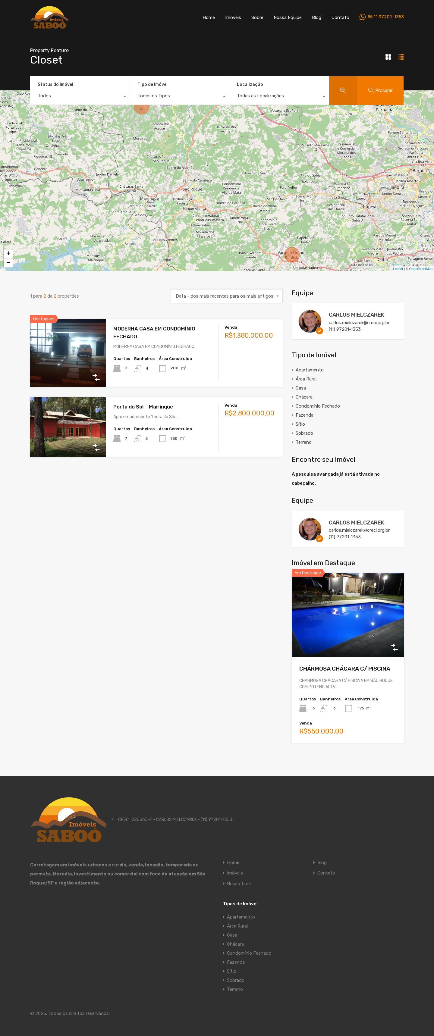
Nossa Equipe (288, 17)
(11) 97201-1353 (345, 329)
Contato (340, 17)
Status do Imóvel (55, 84)
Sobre (257, 17)
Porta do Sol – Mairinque (143, 407)
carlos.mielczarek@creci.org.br (359, 322)
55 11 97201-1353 (386, 17)
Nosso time (239, 883)
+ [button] (8, 253)
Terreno (304, 442)
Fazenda (304, 415)
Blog (316, 17)
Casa (301, 388)
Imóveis (233, 17)
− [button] (8, 263)
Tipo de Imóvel (152, 84)
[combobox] (80, 97)
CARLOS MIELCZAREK (356, 314)
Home (209, 17)
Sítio (300, 424)
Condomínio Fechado (318, 406)
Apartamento (310, 370)
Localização (250, 84)
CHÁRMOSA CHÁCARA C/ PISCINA (344, 668)
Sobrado (304, 433)
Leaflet (398, 269)
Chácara (304, 397)
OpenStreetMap (420, 269)
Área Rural (306, 379)
